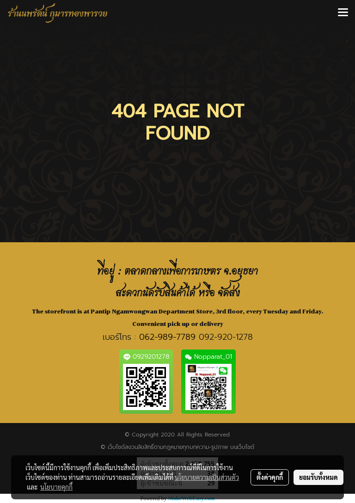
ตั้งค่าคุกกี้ (270, 477)
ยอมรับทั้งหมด (318, 477)
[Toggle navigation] (343, 13)
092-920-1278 (226, 337)
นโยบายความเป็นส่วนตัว (207, 477)
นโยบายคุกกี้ (56, 487)
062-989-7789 (167, 337)
